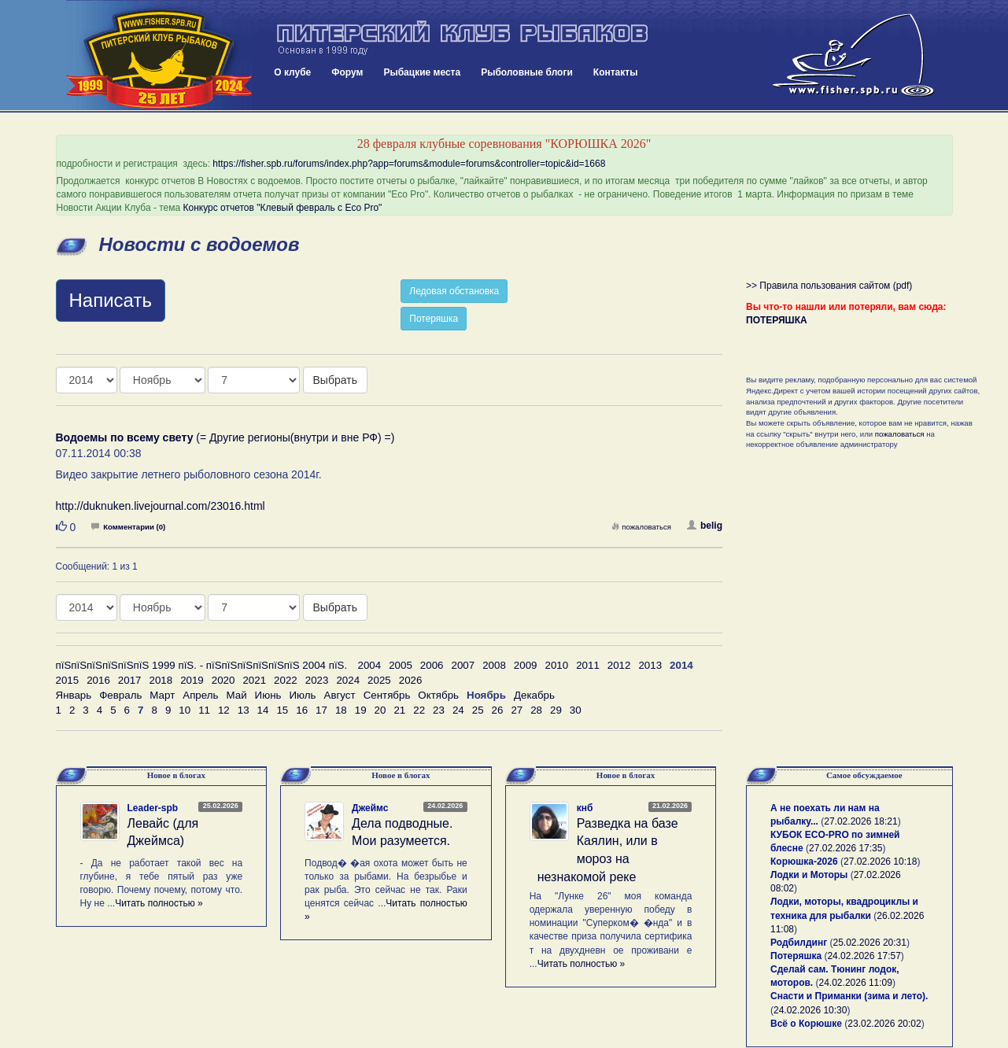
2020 (223, 680)
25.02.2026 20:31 (869, 942)
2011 (588, 665)
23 (439, 710)
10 (184, 710)
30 (576, 710)
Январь (74, 695)
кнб (585, 808)
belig (704, 525)
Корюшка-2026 (804, 861)
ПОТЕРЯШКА (776, 320)
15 (282, 710)
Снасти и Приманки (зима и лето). (849, 996)
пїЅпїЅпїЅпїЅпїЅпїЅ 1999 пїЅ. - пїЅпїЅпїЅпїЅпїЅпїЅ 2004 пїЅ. (202, 665)
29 (556, 710)
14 (263, 710)
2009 (525, 665)
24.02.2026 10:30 (810, 1010)
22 (419, 710)
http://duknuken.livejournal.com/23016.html (160, 506)
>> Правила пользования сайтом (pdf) (829, 285)
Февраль (120, 695)
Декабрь (534, 695)
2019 (192, 680)
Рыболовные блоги (527, 72)
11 (204, 710)
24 (458, 710)
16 (302, 710)
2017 (130, 680)
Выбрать (335, 380)
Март (162, 695)
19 (361, 710)
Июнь (268, 695)
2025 (379, 680)
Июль (302, 695)
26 (498, 710)
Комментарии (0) (128, 526)
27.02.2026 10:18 (880, 861)
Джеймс (370, 808)
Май (236, 695)
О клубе (292, 72)
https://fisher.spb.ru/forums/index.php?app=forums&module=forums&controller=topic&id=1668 (408, 163)
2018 (160, 680)
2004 (370, 665)
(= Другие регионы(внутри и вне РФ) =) (225, 437)
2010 (556, 665)
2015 (67, 680)
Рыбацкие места (421, 72)
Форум (347, 72)
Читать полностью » (159, 903)
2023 (317, 680)
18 (341, 710)
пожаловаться (641, 526)
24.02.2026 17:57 (863, 955)
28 (536, 710)
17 (321, 710)
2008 (494, 665)
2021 (254, 680)
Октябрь (438, 695)
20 (380, 710)
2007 (463, 665)
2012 (619, 665)
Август (340, 695)
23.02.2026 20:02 (884, 1023)
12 (224, 710)
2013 (650, 665)
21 (399, 710)
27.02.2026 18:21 (860, 821)
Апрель (200, 695)
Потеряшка (433, 318)
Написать (110, 300)
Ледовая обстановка (454, 291)
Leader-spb (153, 808)
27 (516, 710)
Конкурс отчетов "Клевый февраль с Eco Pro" (282, 207)
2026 (411, 680)
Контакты (615, 72)
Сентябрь (387, 695)
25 (478, 710)
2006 (432, 665)
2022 (285, 680)
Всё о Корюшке (806, 1023)
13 (243, 710)
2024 (348, 680)
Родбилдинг (798, 942)
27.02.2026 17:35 (845, 848)
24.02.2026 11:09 (855, 982)
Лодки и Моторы (808, 874)
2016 (98, 680)
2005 (400, 665)
